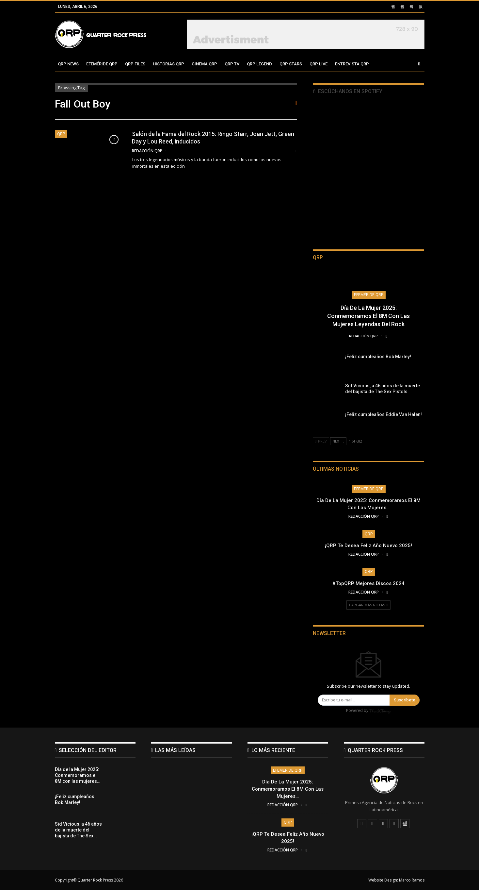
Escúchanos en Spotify (347, 91)
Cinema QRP (204, 63)
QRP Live (318, 63)
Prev (321, 441)
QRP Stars (290, 63)
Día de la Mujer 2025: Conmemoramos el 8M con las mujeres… (288, 789)
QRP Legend (259, 63)
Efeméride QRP (102, 63)
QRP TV (232, 63)
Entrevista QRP (352, 63)
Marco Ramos (411, 879)
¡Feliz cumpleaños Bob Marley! (378, 356)
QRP (61, 134)
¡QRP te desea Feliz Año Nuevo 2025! (368, 545)
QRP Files (135, 63)
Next (338, 441)
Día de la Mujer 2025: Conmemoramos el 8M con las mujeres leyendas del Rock (368, 315)
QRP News (68, 63)
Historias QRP (168, 63)
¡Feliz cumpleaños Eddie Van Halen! (383, 414)
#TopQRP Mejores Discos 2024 (368, 583)
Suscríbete (404, 699)
